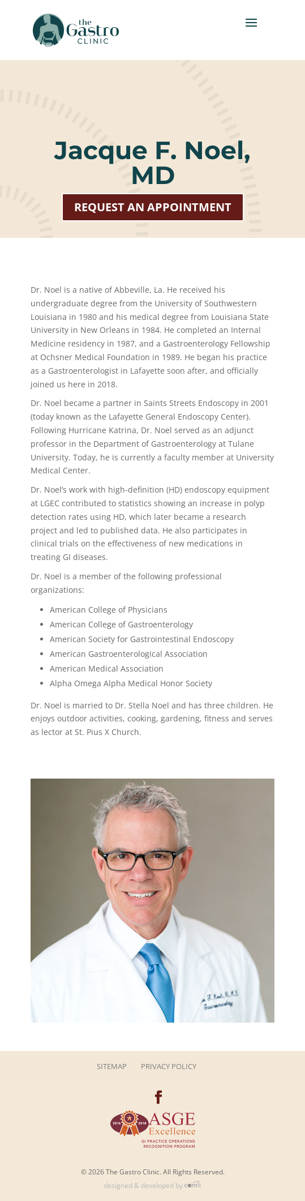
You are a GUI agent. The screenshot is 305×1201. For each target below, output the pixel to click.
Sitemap (112, 1066)
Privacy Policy (168, 1066)
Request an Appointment (152, 207)
